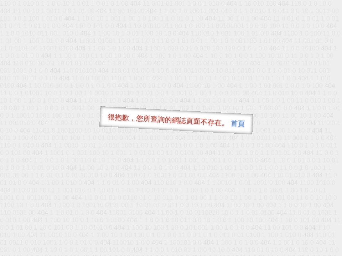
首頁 (237, 123)
